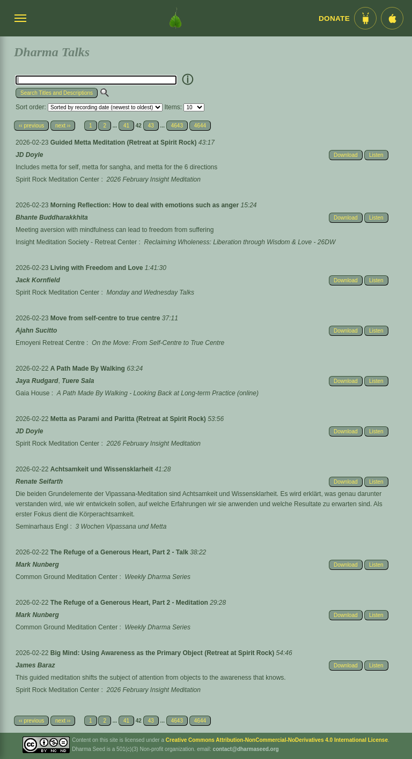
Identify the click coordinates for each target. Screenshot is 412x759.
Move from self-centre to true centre (106, 318)
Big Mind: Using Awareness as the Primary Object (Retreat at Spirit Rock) (163, 653)
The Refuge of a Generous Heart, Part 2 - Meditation (130, 602)
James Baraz (35, 665)
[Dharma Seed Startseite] (175, 18)
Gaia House (32, 393)
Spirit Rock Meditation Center (57, 179)
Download (345, 155)
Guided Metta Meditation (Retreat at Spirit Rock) (124, 142)
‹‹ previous (31, 126)
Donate (334, 18)
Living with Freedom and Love (97, 268)
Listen (376, 155)
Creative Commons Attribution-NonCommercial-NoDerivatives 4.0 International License (277, 740)
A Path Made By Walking (88, 368)
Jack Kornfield (38, 280)
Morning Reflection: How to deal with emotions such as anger (145, 205)
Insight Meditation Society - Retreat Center (76, 242)
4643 (177, 126)
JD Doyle (29, 155)
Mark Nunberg (37, 564)
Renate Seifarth (39, 481)
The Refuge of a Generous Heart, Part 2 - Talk (120, 552)
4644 (200, 126)
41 (126, 126)
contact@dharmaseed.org (246, 749)
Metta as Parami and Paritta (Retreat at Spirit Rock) (129, 419)
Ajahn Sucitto (36, 330)
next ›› (62, 126)
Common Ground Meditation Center (66, 577)
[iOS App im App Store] (392, 18)
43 (151, 126)
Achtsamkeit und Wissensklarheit (102, 469)
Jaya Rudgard (37, 381)
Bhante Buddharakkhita (52, 217)
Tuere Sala (78, 381)
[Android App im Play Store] (365, 18)
